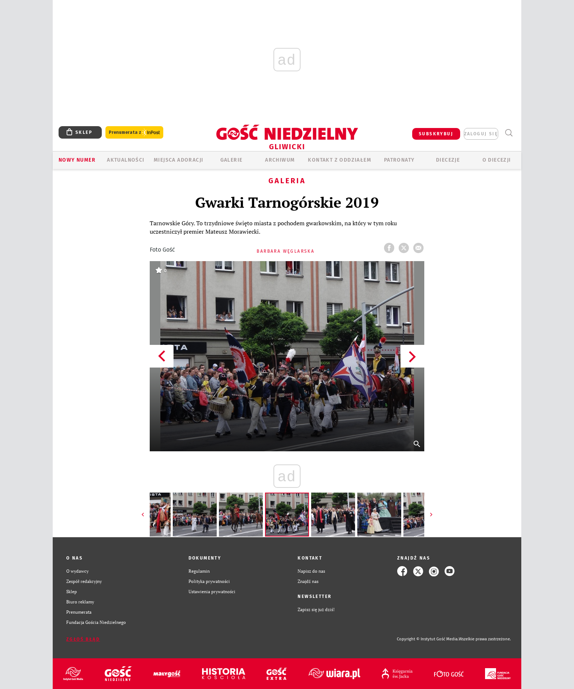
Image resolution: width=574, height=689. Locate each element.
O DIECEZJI (496, 160)
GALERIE (231, 160)
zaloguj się (481, 133)
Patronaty (399, 160)
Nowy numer (77, 160)
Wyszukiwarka (508, 133)
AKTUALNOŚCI (125, 160)
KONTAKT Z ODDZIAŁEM (339, 160)
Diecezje (448, 160)
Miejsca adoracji (178, 160)
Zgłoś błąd (83, 639)
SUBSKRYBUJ (436, 133)
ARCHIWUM (280, 160)
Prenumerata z (134, 132)
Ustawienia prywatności (212, 591)
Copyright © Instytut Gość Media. (428, 639)
